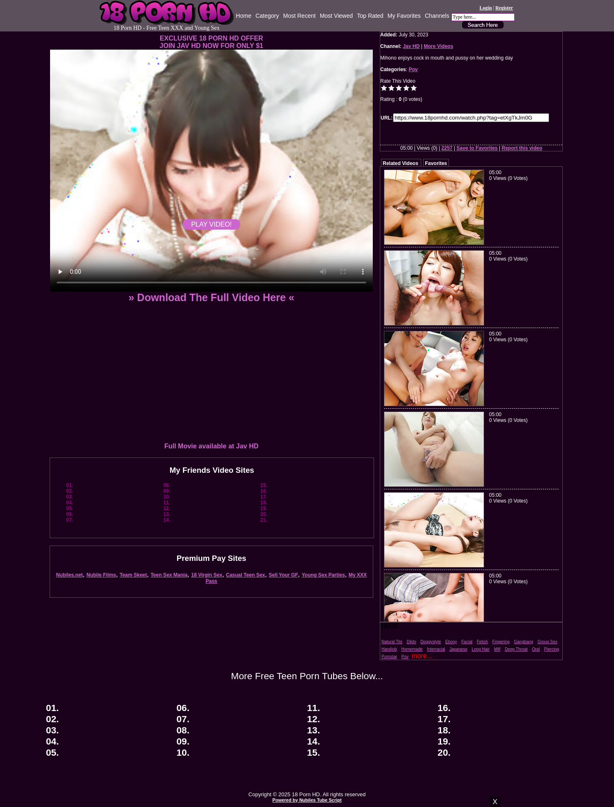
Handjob (389, 649)
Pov (413, 69)
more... (422, 655)
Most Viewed (336, 15)
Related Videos (400, 163)
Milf (497, 649)
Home (243, 15)
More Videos (438, 46)
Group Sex (547, 641)
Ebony (451, 641)
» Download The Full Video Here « (211, 297)
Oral (536, 649)
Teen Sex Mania (169, 575)
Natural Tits (392, 641)
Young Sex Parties (323, 575)
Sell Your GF (283, 575)
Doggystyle (430, 641)
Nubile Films (101, 575)
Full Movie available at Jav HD (211, 446)
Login (486, 8)
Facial (466, 641)
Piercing (551, 649)
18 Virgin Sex (206, 575)
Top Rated (370, 15)
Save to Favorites (476, 148)
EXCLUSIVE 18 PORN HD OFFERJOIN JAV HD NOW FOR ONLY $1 (211, 42)
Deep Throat (516, 649)
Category (267, 15)
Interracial (436, 649)
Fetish (482, 641)
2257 (447, 148)
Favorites (436, 163)
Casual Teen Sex (245, 575)
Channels (437, 15)
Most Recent (299, 15)
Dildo (411, 641)
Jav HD (411, 46)
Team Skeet (133, 575)
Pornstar (389, 656)
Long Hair (480, 649)
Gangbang (523, 641)
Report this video (522, 148)
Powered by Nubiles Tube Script (306, 799)
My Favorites (404, 15)
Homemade (412, 649)
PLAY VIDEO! (211, 224)
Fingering (501, 641)
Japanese (458, 649)
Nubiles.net (69, 575)
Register (504, 8)
